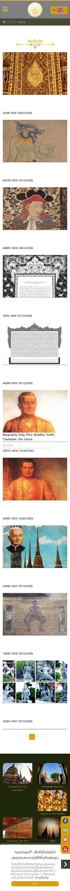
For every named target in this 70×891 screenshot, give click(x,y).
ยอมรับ (35, 883)
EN (59, 10)
